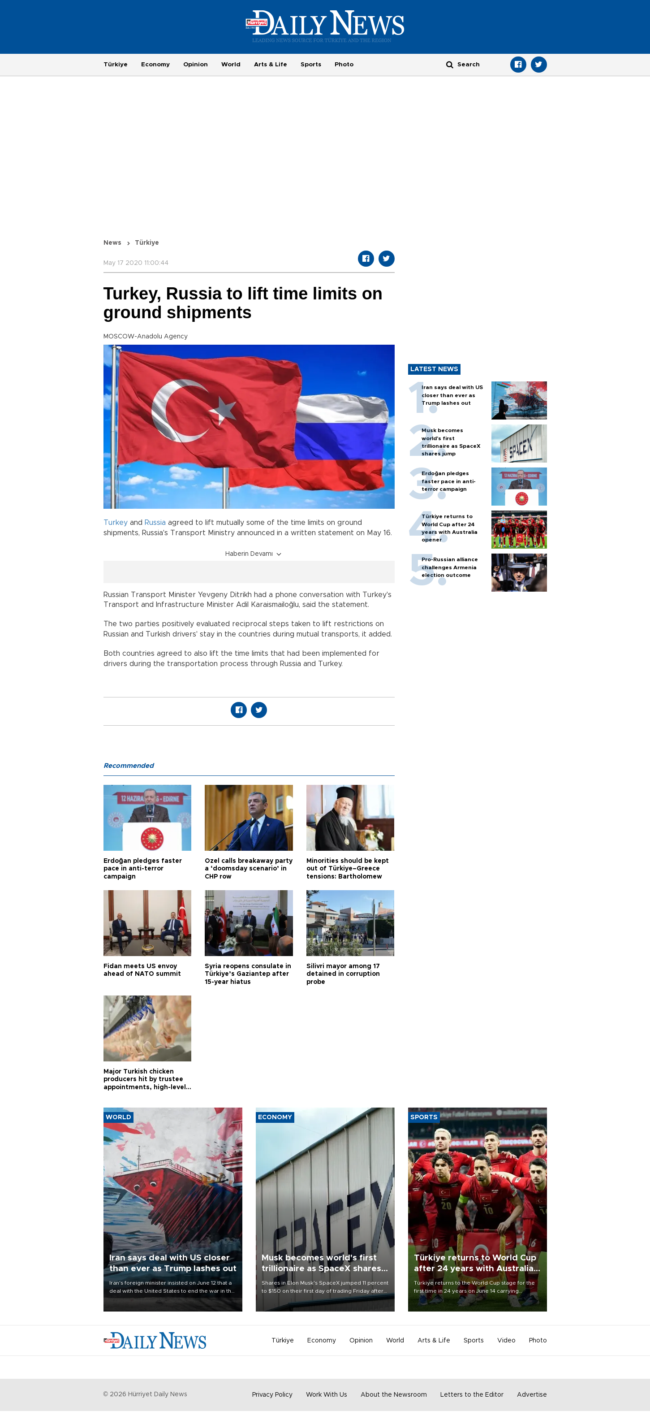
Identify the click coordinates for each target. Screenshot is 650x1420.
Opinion (195, 64)
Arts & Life (270, 64)
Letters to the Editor (472, 1395)
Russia (155, 522)
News (112, 243)
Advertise (532, 1395)
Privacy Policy (272, 1395)
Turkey (115, 522)
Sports (311, 64)
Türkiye (115, 64)
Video (506, 1341)
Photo (344, 64)
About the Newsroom (394, 1395)
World (231, 64)
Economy (155, 64)
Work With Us (326, 1395)
